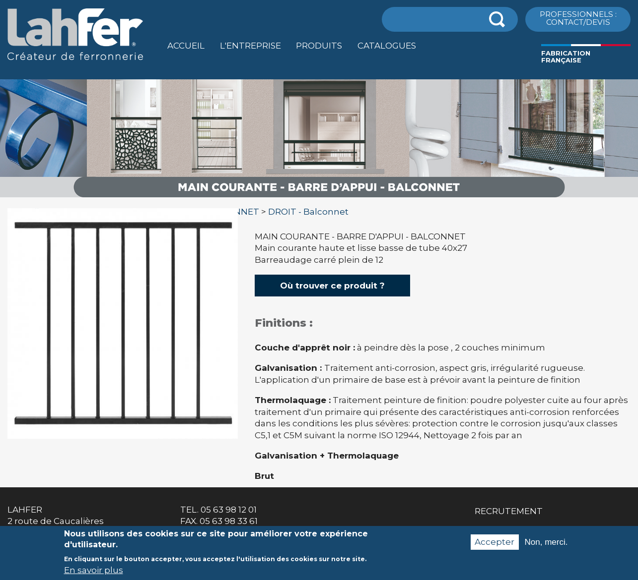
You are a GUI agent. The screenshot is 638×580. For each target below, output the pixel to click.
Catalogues (386, 46)
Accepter (494, 547)
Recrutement (509, 511)
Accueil (186, 46)
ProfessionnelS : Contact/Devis (578, 17)
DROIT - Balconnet (308, 212)
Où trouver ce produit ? (332, 285)
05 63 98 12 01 (229, 510)
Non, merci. (546, 547)
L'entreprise (250, 46)
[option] (319, 197)
